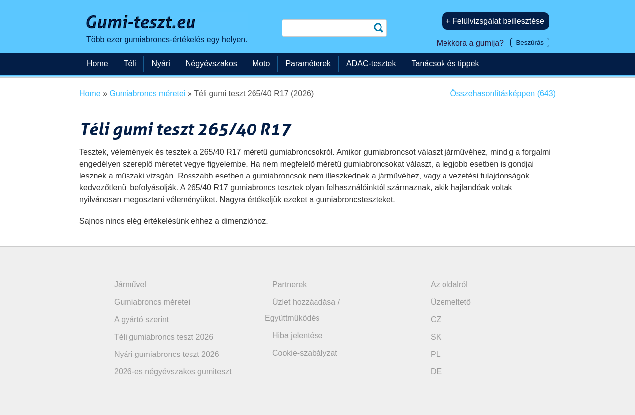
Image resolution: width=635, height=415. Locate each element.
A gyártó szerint (141, 319)
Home (97, 63)
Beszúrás (530, 42)
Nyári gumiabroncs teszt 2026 (166, 354)
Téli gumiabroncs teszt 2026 (163, 337)
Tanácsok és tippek (445, 63)
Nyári (160, 63)
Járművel (130, 284)
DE (436, 371)
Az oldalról (449, 284)
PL (436, 354)
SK (436, 337)
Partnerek (289, 284)
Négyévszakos (211, 63)
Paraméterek (308, 63)
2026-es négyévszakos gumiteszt (173, 371)
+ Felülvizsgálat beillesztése (494, 21)
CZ (436, 319)
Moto (261, 63)
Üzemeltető (451, 302)
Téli (130, 63)
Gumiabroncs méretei (152, 302)
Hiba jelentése (297, 335)
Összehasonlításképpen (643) (503, 93)
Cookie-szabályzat (304, 353)
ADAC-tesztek (371, 63)
